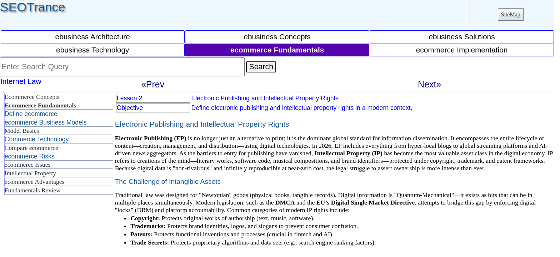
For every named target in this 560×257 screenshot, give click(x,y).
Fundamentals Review (33, 190)
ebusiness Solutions (462, 36)
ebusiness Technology (92, 50)
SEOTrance (32, 7)
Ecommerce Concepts (32, 96)
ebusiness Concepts (277, 36)
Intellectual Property (30, 173)
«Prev (152, 84)
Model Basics (22, 130)
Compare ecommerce (31, 147)
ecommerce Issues (27, 164)
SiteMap (510, 14)
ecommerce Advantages (35, 181)
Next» (429, 84)
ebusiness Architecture (92, 36)
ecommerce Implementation (462, 50)
